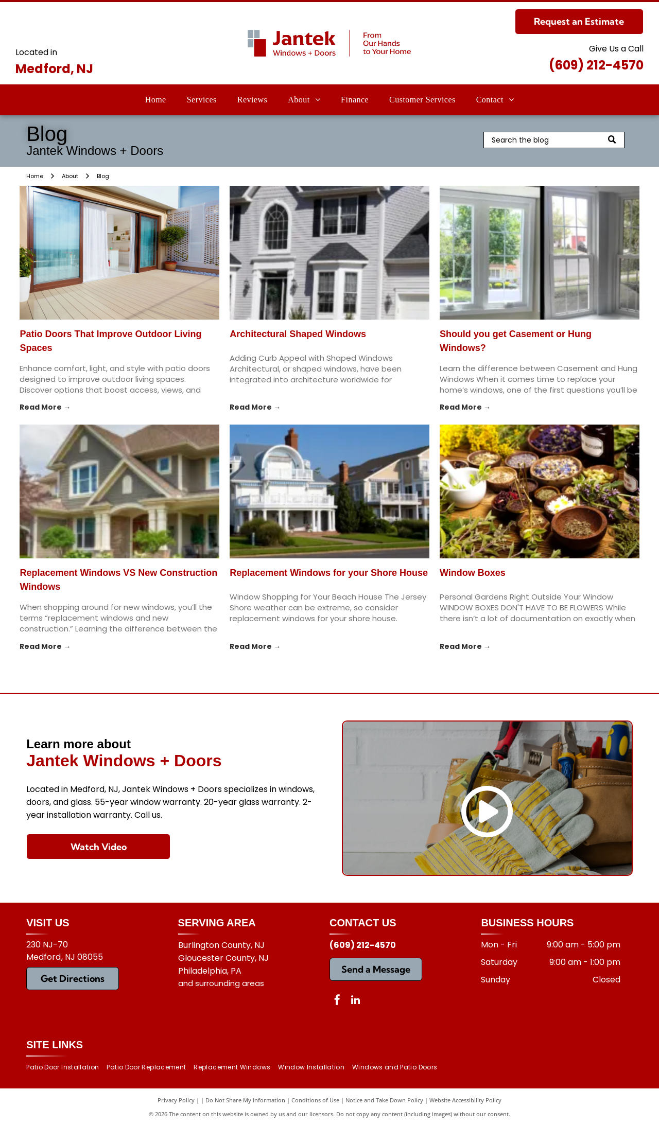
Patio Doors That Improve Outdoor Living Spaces (110, 341)
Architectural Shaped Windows (298, 334)
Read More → (45, 407)
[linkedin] (355, 1001)
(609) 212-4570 (596, 65)
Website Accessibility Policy (465, 1100)
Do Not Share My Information (245, 1100)
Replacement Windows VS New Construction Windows (118, 580)
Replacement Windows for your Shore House (329, 573)
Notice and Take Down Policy (384, 1100)
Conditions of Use (315, 1100)
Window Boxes (473, 573)
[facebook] (337, 1001)
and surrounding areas (221, 983)
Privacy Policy (176, 1100)
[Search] (554, 140)
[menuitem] (156, 100)
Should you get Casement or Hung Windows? (516, 341)
